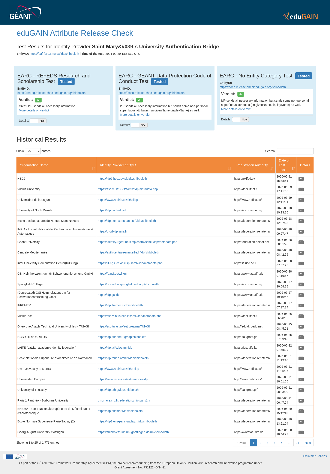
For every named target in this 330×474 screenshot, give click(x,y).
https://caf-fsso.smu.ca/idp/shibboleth (54, 53)
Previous (241, 442)
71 (298, 442)
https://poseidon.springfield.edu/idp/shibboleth (128, 284)
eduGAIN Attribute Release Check (74, 33)
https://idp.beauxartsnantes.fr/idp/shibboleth (127, 220)
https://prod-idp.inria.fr (112, 231)
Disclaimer (309, 456)
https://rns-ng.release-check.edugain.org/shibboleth (51, 93)
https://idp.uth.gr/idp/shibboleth (118, 389)
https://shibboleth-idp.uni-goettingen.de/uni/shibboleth (133, 432)
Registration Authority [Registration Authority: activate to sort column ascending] (252, 165)
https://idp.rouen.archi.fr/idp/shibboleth (123, 358)
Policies (321, 456)
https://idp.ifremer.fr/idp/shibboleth (120, 305)
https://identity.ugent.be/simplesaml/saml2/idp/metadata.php (137, 242)
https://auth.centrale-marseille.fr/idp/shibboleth (128, 252)
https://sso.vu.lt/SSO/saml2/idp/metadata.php (128, 189)
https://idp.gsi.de (109, 294)
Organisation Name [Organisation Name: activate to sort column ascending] (34, 165)
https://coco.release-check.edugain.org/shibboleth (151, 93)
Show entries (33, 151)
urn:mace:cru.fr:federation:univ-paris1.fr (124, 400)
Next (308, 442)
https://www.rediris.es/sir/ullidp (118, 199)
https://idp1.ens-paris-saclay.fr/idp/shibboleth (127, 421)
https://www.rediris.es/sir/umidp (118, 368)
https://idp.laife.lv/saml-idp (115, 347)
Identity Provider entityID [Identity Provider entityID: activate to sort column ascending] (118, 165)
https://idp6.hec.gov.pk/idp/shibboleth (122, 178)
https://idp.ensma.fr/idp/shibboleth (120, 411)
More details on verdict (34, 110)
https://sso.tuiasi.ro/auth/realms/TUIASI (124, 326)
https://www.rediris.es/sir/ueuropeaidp (123, 379)
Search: (289, 151)
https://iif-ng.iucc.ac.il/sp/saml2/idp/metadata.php (130, 263)
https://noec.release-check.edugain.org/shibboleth (253, 87)
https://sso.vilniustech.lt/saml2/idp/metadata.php (129, 316)
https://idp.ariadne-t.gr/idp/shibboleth (122, 337)
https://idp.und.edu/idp (112, 210)
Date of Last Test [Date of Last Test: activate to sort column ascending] (284, 165)
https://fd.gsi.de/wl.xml (112, 273)
